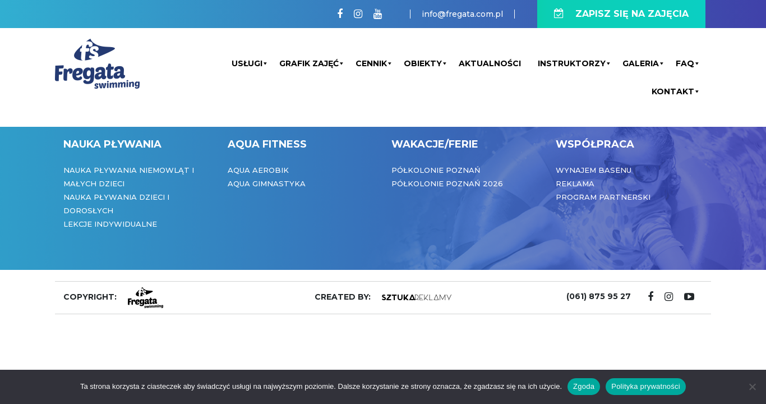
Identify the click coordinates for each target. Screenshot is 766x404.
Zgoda (583, 386)
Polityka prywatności (645, 386)
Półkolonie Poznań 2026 (447, 183)
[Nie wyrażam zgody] (752, 386)
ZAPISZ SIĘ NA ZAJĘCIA (621, 13)
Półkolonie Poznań (436, 170)
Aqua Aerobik (258, 170)
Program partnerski (603, 196)
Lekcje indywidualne (110, 223)
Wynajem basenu (593, 170)
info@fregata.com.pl (462, 14)
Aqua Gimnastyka (267, 183)
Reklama (575, 183)
